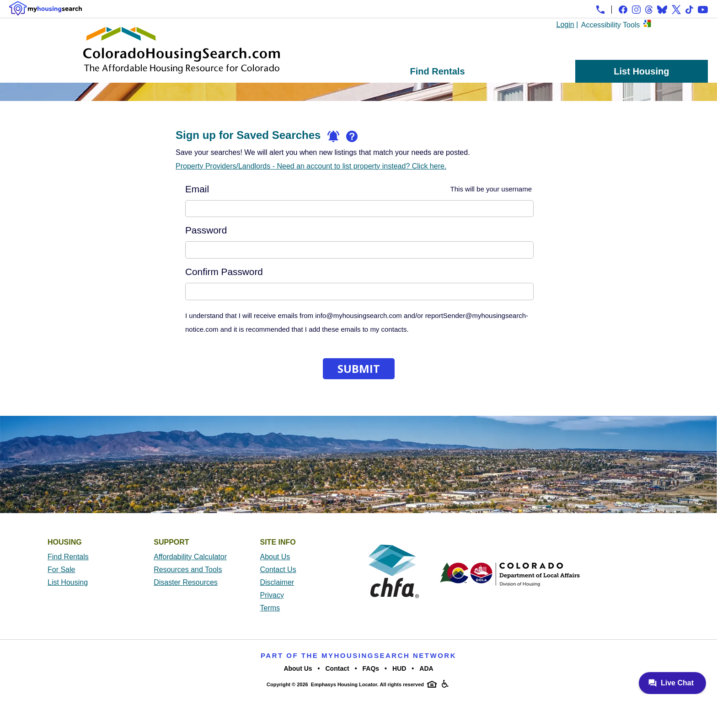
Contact (337, 668)
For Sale (61, 569)
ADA (426, 668)
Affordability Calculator (190, 557)
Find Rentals (437, 71)
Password (206, 230)
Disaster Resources (186, 582)
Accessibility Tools (610, 25)
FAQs (371, 668)
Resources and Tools (188, 569)
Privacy (272, 595)
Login (565, 24)
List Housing (641, 71)
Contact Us (278, 569)
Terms (270, 608)
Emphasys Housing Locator (344, 684)
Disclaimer (277, 582)
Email (358, 189)
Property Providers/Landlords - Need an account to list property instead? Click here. (311, 166)
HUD (399, 668)
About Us (275, 557)
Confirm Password (224, 271)
